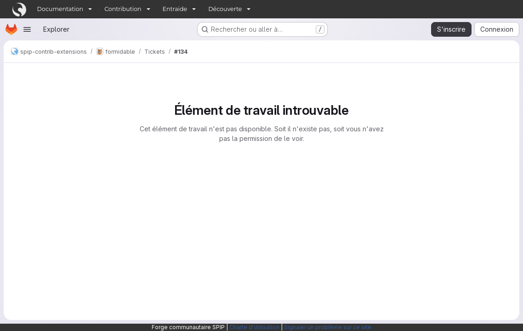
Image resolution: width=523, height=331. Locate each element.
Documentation (60, 9)
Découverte (225, 9)
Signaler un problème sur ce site (327, 327)
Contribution (122, 9)
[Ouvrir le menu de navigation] (27, 29)
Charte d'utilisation (254, 327)
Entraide (175, 9)
